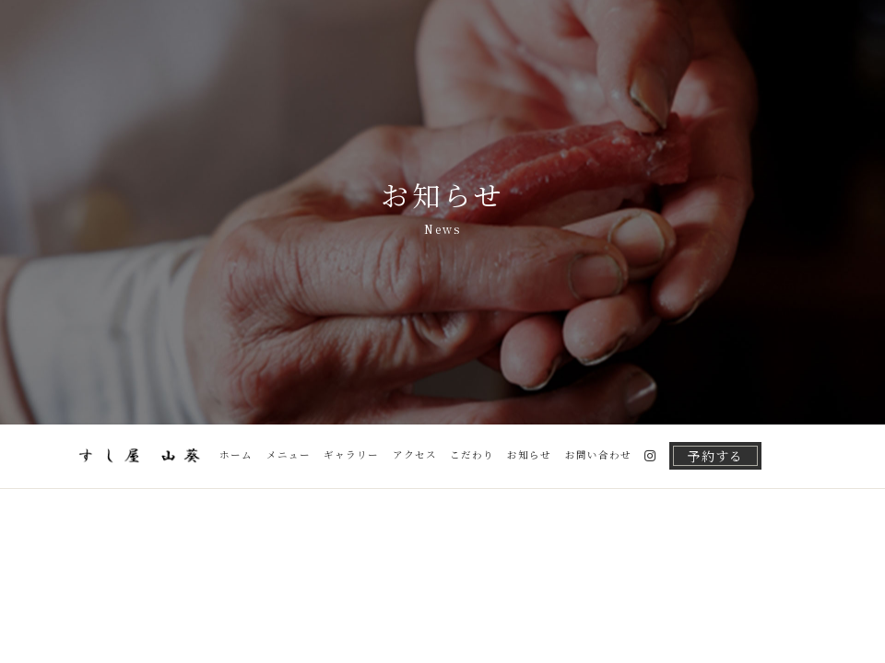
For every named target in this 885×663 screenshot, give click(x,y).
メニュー (288, 454)
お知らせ (529, 454)
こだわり (472, 454)
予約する (715, 456)
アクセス (415, 454)
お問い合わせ (598, 454)
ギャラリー (351, 454)
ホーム (236, 454)
